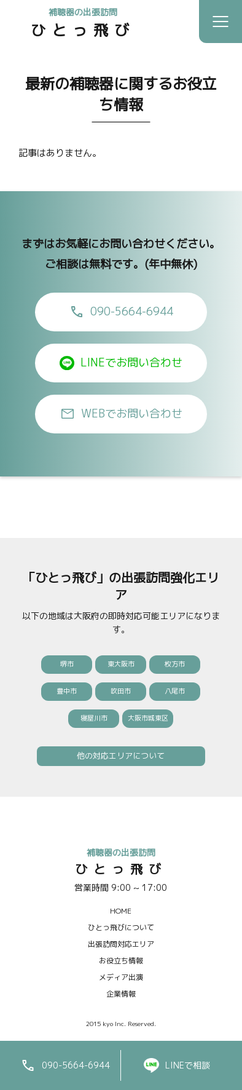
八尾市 (175, 691)
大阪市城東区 (148, 718)
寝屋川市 (93, 718)
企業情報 (121, 994)
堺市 (67, 664)
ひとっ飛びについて (121, 927)
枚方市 (175, 664)
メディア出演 (121, 977)
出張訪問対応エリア (121, 944)
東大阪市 (121, 664)
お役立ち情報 (121, 960)
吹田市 (121, 691)
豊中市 (67, 691)
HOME (120, 911)
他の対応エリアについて (121, 755)
